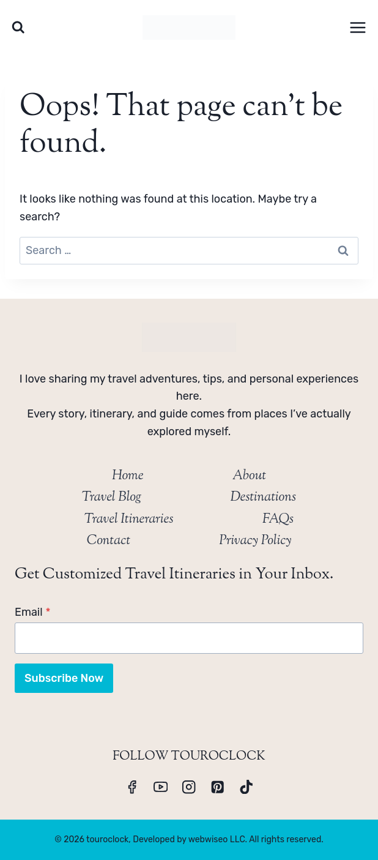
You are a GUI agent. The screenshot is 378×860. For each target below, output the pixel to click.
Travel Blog (111, 497)
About (249, 476)
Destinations (263, 497)
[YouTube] (160, 786)
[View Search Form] (18, 27)
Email (33, 612)
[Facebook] (131, 786)
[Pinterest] (217, 786)
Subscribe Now (63, 678)
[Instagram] (189, 786)
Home (128, 476)
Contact (108, 541)
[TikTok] (246, 786)
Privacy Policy (255, 541)
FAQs (278, 519)
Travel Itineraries (129, 519)
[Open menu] (357, 27)
